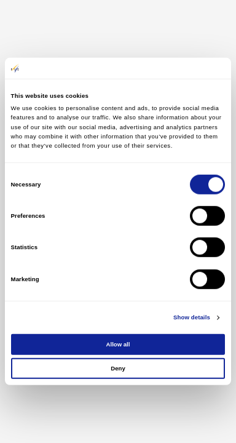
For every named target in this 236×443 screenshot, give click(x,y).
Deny (118, 368)
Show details (191, 317)
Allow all (118, 344)
